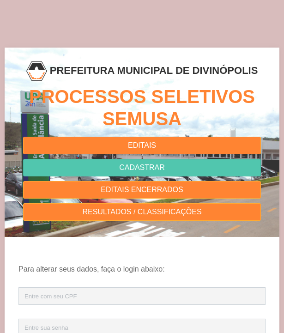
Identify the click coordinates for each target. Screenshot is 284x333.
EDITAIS (142, 145)
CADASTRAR (142, 167)
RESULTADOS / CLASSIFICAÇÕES (141, 212)
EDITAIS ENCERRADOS (142, 190)
